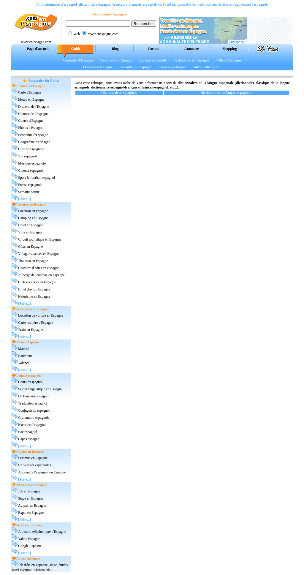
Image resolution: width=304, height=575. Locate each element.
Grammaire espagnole (34, 418)
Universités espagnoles (34, 465)
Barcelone (25, 356)
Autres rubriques (28, 558)
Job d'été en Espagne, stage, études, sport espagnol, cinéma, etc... (40, 567)
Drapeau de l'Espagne (33, 107)
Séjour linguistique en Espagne (40, 389)
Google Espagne (30, 546)
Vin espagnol (27, 156)
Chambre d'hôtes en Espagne (38, 268)
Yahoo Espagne (29, 539)
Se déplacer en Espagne (191, 60)
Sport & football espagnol (36, 178)
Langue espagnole (153, 60)
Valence (23, 363)
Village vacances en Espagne (38, 254)
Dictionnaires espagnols (119, 93)
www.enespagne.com (36, 42)
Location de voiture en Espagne (40, 315)
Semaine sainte (28, 192)
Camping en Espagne (33, 218)
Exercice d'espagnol (32, 425)
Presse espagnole (30, 185)
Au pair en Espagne (32, 505)
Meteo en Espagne (31, 99)
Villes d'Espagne (229, 60)
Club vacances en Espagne (37, 282)
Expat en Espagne (31, 513)
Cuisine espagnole (31, 149)
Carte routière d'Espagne (35, 322)
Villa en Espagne (30, 232)
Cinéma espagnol (30, 170)
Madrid (23, 349)
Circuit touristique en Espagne (39, 239)
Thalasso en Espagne (33, 261)
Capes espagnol (29, 439)
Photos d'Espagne (30, 128)
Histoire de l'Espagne (33, 114)
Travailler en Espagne (135, 67)
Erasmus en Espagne (33, 458)
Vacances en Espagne (116, 60)
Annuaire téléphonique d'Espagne (42, 532)
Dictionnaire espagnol (34, 396)
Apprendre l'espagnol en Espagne (42, 472)
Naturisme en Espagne (34, 296)
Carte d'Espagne (29, 92)
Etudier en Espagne (98, 67)
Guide (75, 49)
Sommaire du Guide (43, 80)
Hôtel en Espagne (30, 225)
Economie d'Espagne (33, 135)
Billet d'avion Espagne (34, 289)
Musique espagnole (32, 163)
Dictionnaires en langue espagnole (226, 93)
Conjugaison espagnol (34, 410)
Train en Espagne (30, 330)
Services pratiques (172, 67)
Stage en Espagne (30, 498)
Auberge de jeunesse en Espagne (41, 275)
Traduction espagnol (32, 403)
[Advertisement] (152, 72)
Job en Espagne (29, 491)
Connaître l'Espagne (78, 60)
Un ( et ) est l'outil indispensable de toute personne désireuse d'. (152, 4)
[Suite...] (24, 199)
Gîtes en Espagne (30, 246)
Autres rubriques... (206, 67)
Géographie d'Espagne (34, 142)
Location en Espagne (33, 211)
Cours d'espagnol (30, 382)
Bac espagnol (27, 432)
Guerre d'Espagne (30, 121)
